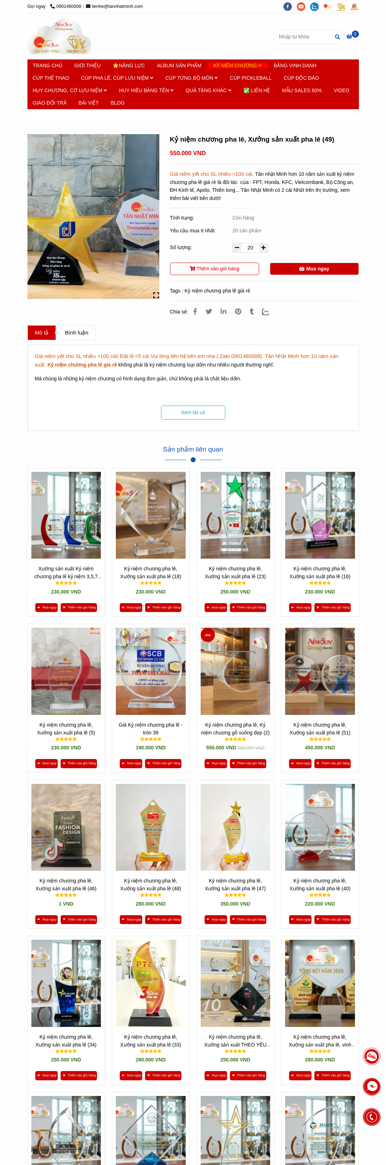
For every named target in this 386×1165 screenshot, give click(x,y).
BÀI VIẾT (89, 103)
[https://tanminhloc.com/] (343, 6)
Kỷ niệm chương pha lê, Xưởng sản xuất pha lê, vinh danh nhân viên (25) (320, 1041)
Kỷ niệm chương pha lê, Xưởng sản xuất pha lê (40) (319, 884)
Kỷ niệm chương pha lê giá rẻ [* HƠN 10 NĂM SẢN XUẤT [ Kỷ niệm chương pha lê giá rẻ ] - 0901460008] (217, 291)
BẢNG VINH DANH (295, 65)
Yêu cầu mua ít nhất (193, 230)
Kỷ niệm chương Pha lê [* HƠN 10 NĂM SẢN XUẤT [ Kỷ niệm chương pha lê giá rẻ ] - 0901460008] (90, 116)
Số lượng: (182, 247)
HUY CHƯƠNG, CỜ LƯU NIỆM (70, 90)
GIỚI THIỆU (87, 65)
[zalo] (317, 6)
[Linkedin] (223, 311)
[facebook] (290, 6)
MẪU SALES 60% (302, 90)
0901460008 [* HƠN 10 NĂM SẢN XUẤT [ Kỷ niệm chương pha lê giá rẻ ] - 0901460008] (65, 6)
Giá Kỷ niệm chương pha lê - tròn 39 (150, 729)
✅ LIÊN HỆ (256, 90)
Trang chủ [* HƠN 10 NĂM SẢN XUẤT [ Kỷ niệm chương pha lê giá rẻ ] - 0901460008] (44, 116)
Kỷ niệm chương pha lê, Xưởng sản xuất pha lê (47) (235, 884)
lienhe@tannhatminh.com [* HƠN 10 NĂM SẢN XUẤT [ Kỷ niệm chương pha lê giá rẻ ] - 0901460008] (114, 6)
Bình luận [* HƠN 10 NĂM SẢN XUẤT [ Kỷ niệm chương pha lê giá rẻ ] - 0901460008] (76, 333)
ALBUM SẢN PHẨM (179, 65)
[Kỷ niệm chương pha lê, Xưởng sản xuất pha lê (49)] (59, 36)
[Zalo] (270, 311)
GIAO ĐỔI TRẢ (50, 103)
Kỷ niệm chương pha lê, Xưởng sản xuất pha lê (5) (66, 729)
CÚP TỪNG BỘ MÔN (191, 78)
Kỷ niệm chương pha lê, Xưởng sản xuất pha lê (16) (319, 572)
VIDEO (342, 90)
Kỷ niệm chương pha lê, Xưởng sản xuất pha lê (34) (66, 1041)
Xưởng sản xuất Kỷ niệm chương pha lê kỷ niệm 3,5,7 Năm (66, 573)
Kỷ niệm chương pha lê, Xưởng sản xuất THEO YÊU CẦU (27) (235, 1041)
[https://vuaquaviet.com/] (356, 6)
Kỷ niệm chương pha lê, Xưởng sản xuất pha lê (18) (150, 572)
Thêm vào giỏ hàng (215, 269)
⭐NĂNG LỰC (129, 65)
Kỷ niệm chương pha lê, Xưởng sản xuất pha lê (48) (150, 884)
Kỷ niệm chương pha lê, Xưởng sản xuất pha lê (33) (150, 1041)
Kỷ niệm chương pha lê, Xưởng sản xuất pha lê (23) (235, 572)
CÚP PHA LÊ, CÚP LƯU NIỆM (117, 78)
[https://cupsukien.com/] (330, 6)
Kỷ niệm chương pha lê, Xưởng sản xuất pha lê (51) (319, 729)
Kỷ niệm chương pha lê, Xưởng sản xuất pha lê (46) (66, 884)
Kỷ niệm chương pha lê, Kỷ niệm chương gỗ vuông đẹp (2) (235, 729)
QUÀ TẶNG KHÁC (208, 90)
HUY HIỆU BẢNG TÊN (146, 90)
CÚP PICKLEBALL (251, 78)
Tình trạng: (183, 218)
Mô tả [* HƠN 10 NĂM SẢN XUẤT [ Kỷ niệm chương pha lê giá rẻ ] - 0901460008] (42, 333)
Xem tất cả (193, 412)
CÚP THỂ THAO (51, 78)
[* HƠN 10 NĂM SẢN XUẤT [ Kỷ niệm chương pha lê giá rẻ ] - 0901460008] (352, 36)
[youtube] (303, 6)
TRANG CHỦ (47, 65)
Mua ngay (314, 269)
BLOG (118, 103)
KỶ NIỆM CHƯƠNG (237, 65)
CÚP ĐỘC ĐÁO (301, 78)
